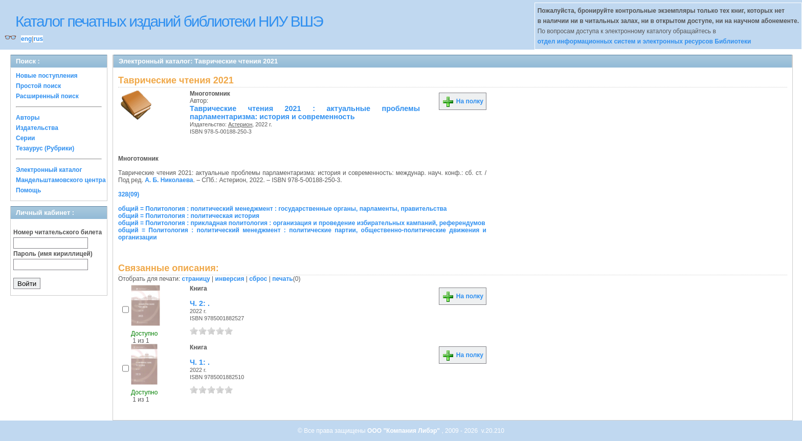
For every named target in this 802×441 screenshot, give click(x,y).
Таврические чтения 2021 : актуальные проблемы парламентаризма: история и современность (305, 112)
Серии (25, 138)
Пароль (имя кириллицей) (53, 253)
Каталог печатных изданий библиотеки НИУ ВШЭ (169, 21)
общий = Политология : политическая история (188, 215)
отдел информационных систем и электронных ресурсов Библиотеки (644, 41)
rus (38, 38)
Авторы (28, 117)
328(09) (128, 194)
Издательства (37, 127)
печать (282, 278)
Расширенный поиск (47, 96)
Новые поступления (47, 75)
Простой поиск (38, 86)
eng (26, 38)
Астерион (240, 124)
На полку (462, 101)
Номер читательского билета (57, 232)
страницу (196, 278)
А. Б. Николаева (169, 180)
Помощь (28, 190)
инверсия (229, 278)
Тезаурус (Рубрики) (45, 148)
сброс (258, 278)
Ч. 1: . (200, 362)
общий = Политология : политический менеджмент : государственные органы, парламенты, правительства (282, 208)
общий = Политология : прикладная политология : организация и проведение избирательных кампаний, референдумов (301, 223)
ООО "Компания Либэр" (404, 430)
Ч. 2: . (200, 303)
